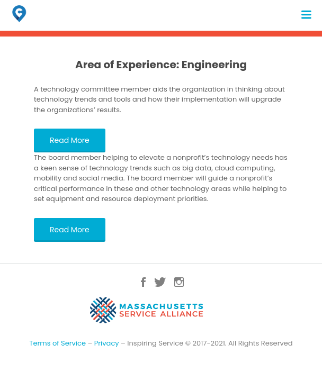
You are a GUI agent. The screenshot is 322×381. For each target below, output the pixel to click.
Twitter (160, 282)
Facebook (143, 282)
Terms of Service (57, 343)
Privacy (106, 343)
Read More (70, 140)
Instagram (179, 282)
